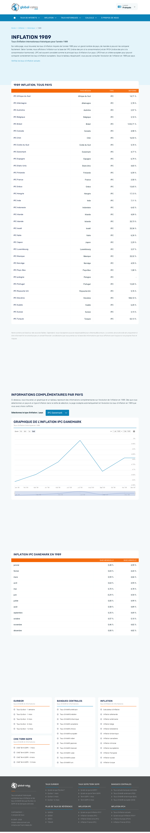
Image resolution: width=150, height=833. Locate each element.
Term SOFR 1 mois (86, 797)
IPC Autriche (19, 110)
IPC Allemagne (20, 103)
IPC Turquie (19, 319)
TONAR (49, 822)
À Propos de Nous (110, 18)
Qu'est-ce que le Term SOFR (89, 793)
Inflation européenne (109, 748)
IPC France (18, 180)
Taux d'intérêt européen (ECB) (123, 800)
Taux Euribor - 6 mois (23, 724)
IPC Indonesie (20, 207)
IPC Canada (19, 131)
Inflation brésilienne (109, 729)
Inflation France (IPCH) (121, 822)
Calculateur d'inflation (110, 710)
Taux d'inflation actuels (121, 812)
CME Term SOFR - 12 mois (25, 762)
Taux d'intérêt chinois (66, 729)
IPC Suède (18, 305)
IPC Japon (18, 242)
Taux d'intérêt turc (65, 763)
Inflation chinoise (108, 743)
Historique (31, 28)
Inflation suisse (107, 758)
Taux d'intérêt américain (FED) (123, 793)
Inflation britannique (109, 734)
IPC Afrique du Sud (22, 96)
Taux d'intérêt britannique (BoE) (124, 797)
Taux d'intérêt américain (67, 710)
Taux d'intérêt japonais (67, 743)
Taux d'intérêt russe (65, 753)
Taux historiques (71, 18)
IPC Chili (17, 138)
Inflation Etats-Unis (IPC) (88, 819)
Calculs (91, 18)
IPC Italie (17, 235)
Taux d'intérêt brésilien (66, 714)
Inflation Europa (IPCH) (121, 819)
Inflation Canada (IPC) (87, 816)
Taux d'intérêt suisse (66, 758)
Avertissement (16, 812)
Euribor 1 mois (51, 793)
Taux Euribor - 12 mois (23, 729)
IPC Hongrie (19, 193)
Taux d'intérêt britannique (68, 719)
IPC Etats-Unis (20, 166)
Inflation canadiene (109, 738)
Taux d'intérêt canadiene (67, 724)
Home (13, 28)
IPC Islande (19, 221)
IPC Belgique (19, 117)
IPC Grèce (18, 186)
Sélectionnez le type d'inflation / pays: (27, 413)
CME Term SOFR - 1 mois (24, 748)
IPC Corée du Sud (21, 145)
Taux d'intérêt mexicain (67, 748)
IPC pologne (19, 277)
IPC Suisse (18, 312)
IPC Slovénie (19, 298)
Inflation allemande (109, 714)
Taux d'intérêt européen (67, 734)
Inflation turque (107, 763)
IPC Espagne (19, 159)
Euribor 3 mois (51, 797)
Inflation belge (107, 724)
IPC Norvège (19, 263)
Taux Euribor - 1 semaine (24, 710)
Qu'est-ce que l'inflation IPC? (89, 812)
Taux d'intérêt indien (66, 738)
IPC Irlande (18, 214)
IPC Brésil (18, 124)
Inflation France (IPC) (87, 822)
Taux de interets (30, 18)
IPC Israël (18, 228)
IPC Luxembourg (21, 249)
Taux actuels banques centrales (124, 790)
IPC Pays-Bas (20, 270)
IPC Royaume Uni (21, 291)
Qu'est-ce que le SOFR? (87, 790)
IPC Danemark (20, 152)
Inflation (50, 18)
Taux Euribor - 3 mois (23, 719)
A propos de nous (17, 815)
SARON (49, 812)
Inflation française (108, 753)
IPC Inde (17, 200)
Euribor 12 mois (52, 800)
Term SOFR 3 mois (86, 800)
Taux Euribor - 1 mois (23, 714)
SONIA (48, 819)
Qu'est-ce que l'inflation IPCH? (123, 816)
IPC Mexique (19, 256)
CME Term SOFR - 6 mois (24, 757)
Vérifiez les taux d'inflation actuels (25, 61)
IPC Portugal (19, 284)
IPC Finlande (19, 173)
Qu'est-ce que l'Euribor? (55, 790)
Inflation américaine (109, 719)
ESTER (49, 816)
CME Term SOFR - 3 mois (24, 753)
